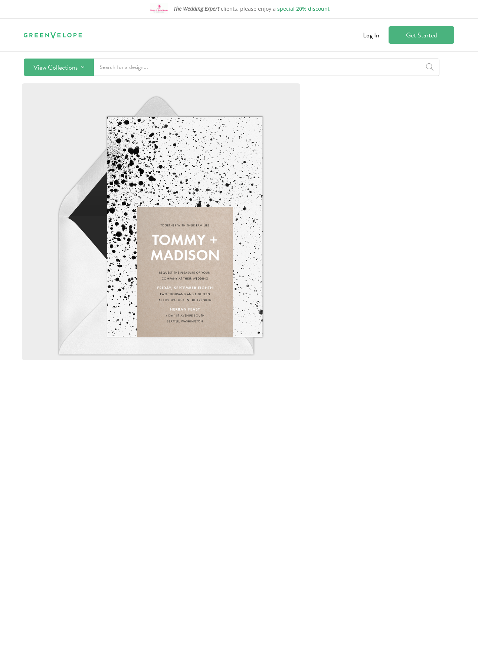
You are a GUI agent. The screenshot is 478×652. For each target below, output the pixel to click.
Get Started (421, 35)
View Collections (58, 67)
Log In (371, 35)
